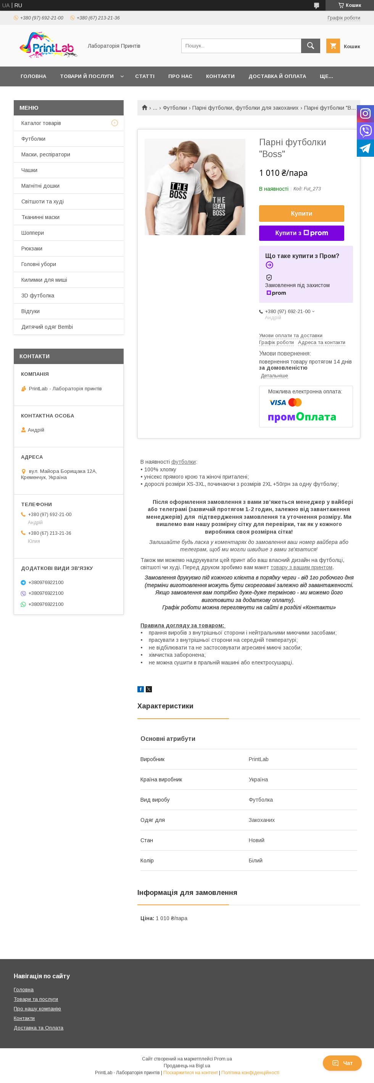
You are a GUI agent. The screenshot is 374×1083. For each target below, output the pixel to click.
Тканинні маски (40, 217)
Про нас (180, 76)
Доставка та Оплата (38, 1028)
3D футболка (37, 295)
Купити (302, 213)
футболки (183, 462)
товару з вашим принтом (301, 567)
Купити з (301, 233)
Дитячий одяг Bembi (47, 327)
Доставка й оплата (277, 76)
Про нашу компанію (37, 1009)
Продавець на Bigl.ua (187, 1065)
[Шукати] (310, 46)
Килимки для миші (44, 280)
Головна (33, 76)
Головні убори (38, 264)
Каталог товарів (41, 123)
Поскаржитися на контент (190, 1072)
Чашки (29, 170)
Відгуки (30, 311)
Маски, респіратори (45, 154)
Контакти (220, 76)
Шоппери (32, 233)
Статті (145, 76)
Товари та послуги (36, 999)
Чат (342, 1063)
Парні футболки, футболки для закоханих (245, 108)
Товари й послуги (87, 76)
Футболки (175, 108)
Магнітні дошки (40, 186)
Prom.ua (223, 1059)
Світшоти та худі (42, 201)
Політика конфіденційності (250, 1072)
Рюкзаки (31, 248)
